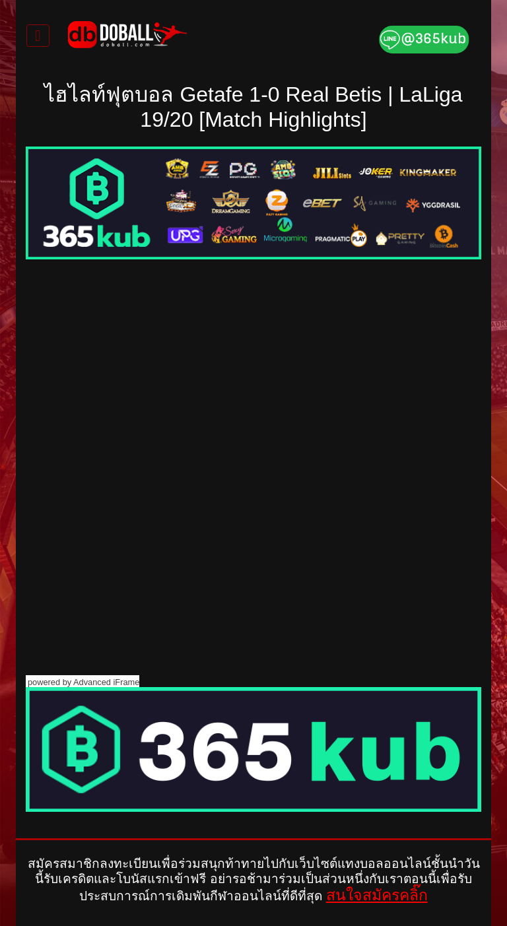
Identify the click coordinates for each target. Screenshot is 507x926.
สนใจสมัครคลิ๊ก (377, 895)
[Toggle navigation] (38, 35)
